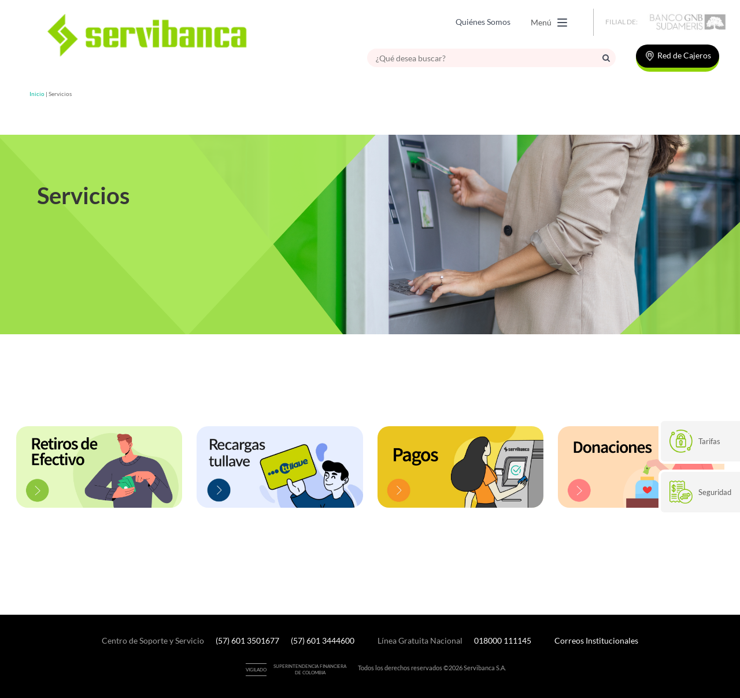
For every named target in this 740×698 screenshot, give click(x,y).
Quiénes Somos (483, 22)
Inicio (37, 93)
